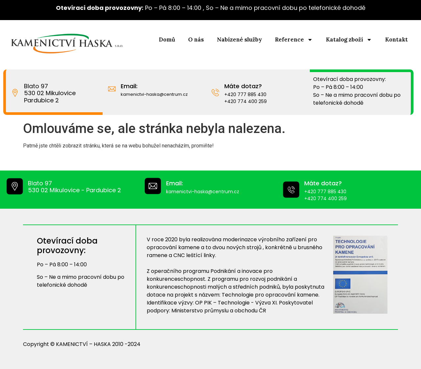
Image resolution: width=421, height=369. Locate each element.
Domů (167, 39)
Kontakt (396, 39)
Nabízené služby (239, 39)
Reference (294, 40)
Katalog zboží (349, 40)
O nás (196, 39)
